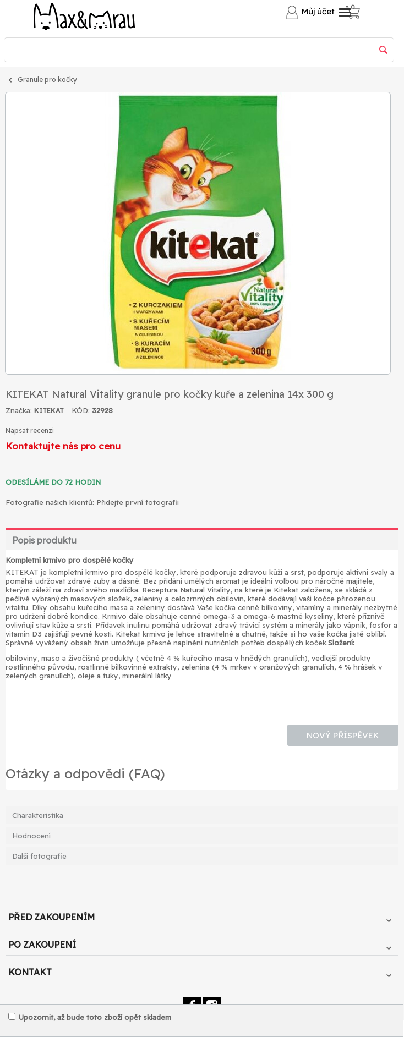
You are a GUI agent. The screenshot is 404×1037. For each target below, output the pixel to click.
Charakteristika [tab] (37, 815)
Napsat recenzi (30, 430)
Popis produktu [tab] (44, 540)
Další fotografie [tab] (39, 856)
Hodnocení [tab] (31, 835)
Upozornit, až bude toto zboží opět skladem (89, 1017)
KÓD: (81, 410)
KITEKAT (49, 411)
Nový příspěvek (343, 735)
